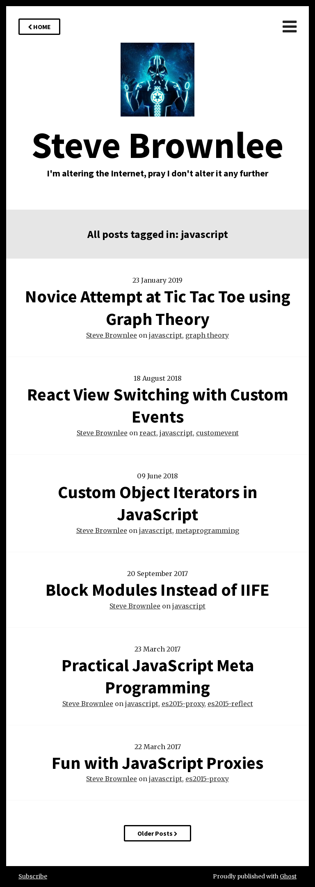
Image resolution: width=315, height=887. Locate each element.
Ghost (288, 876)
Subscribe (32, 876)
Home (39, 27)
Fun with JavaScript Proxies (157, 762)
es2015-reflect (230, 704)
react (147, 433)
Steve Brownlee (111, 335)
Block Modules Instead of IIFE (157, 589)
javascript (165, 335)
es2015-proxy (183, 704)
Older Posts (157, 833)
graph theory (207, 335)
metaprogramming (207, 530)
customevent (217, 433)
